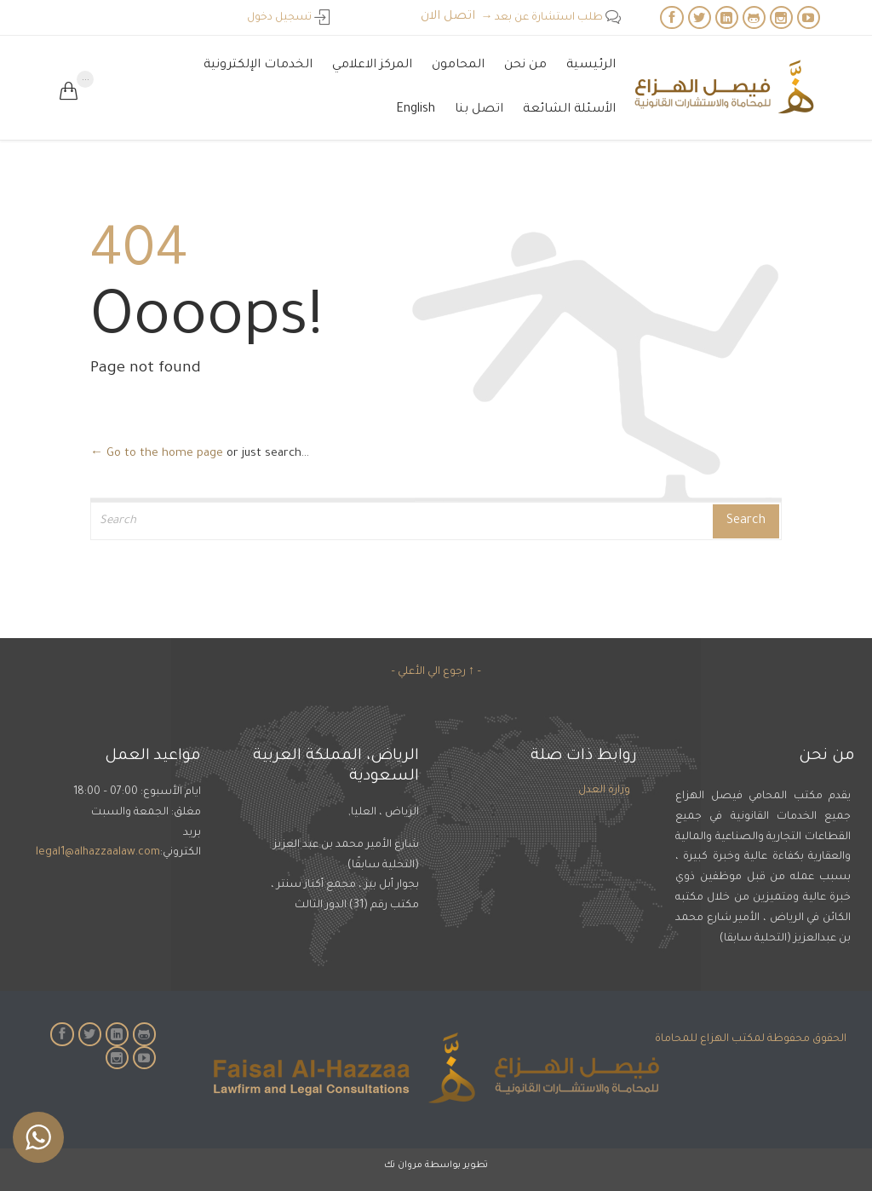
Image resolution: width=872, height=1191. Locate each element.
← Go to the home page (156, 453)
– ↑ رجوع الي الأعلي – (436, 672)
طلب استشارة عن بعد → (550, 18)
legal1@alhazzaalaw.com (98, 853)
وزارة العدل (604, 791)
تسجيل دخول (288, 18)
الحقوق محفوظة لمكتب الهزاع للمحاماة (750, 1039)
